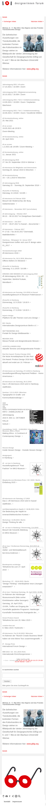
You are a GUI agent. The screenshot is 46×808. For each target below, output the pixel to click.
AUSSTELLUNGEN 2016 (11, 346)
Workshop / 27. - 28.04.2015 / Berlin (15, 581)
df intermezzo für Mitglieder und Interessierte (19, 168)
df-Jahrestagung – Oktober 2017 (14, 214)
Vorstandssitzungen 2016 (12, 251)
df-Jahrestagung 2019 (10, 160)
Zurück (4, 17)
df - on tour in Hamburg (11, 463)
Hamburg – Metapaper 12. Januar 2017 (17, 240)
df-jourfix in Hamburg (10, 191)
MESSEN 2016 (7, 339)
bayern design (7, 315)
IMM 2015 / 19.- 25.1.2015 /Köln (14, 652)
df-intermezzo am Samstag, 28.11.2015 (17, 382)
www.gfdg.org (33, 69)
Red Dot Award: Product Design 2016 (16, 354)
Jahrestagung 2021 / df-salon (13, 84)
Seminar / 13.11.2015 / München (14, 392)
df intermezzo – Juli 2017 (11, 222)
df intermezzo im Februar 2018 (13, 198)
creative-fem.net (8, 625)
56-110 (20, 660)
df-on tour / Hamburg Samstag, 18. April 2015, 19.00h (22, 592)
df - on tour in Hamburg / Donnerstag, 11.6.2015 (20, 528)
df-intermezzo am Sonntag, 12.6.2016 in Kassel (20, 292)
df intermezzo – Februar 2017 (13, 229)
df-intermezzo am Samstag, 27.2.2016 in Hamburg (21, 371)
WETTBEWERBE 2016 (10, 331)
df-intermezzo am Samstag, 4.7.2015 (16, 498)
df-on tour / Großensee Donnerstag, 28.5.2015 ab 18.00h (20, 547)
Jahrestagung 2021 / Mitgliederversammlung (19, 92)
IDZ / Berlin (6, 323)
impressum (17, 802)
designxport (7, 455)
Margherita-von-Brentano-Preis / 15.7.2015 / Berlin (21, 480)
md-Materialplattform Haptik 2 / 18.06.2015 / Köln (20, 509)
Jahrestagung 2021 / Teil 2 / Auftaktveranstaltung (20, 100)
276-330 (40, 660)
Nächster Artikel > (37, 21)
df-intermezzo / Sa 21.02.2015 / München (17, 633)
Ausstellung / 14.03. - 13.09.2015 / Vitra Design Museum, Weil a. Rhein (19, 430)
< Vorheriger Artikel (9, 21)
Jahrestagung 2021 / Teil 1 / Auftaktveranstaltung (20, 111)
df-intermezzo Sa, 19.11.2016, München (17, 258)
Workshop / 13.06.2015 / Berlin (13, 520)
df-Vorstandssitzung (10, 175)
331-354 (17, 661)
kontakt (7, 802)
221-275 (35, 660)
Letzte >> (28, 661)
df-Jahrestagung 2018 (10, 183)
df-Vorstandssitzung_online (12, 118)
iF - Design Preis (8, 644)
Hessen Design (8, 448)
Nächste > (22, 661)
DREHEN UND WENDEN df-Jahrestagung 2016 (20, 274)
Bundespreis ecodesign (11, 564)
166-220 (30, 660)
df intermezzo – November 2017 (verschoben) (19, 209)
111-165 (25, 660)
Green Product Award (10, 618)
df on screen (7, 126)
